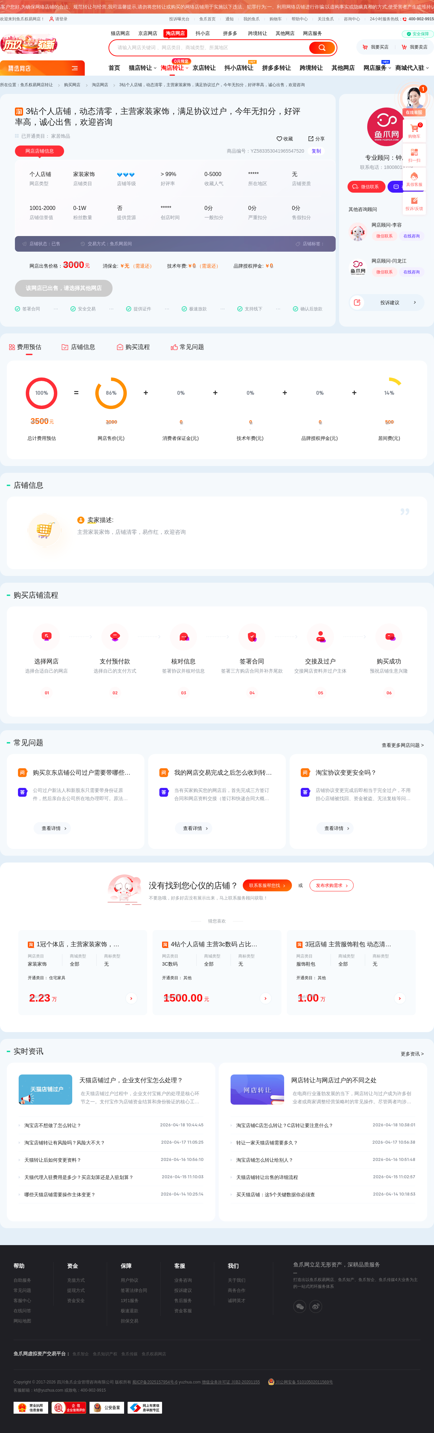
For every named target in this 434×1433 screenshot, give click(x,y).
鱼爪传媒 (129, 1354)
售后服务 (183, 1300)
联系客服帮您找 (264, 885)
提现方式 (76, 1290)
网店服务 (375, 65)
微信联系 (365, 186)
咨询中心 (352, 19)
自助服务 (22, 1280)
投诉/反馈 (414, 208)
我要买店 (376, 47)
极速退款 (129, 1310)
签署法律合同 (134, 1290)
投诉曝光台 (179, 19)
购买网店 (72, 84)
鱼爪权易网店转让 (36, 84)
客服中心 (22, 1300)
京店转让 (204, 68)
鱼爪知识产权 (105, 1354)
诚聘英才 (236, 1300)
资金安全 (76, 1300)
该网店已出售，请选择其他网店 (64, 288)
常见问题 (22, 1290)
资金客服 (183, 1310)
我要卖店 (415, 47)
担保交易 (129, 1320)
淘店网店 (100, 84)
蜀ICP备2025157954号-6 (154, 1382)
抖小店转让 (238, 65)
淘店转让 (172, 65)
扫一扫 (411, 155)
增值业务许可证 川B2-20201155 (231, 1382)
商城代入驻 (409, 68)
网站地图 (22, 1320)
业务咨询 (183, 1280)
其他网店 (343, 68)
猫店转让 (140, 68)
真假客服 (414, 184)
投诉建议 (398, 302)
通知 (229, 19)
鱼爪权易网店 (154, 1354)
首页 (114, 68)
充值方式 (76, 1280)
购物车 (276, 19)
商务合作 (236, 1290)
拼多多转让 (276, 68)
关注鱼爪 (326, 19)
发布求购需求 (329, 885)
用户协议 (129, 1280)
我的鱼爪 (251, 19)
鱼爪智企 (81, 1354)
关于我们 (236, 1280)
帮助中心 (300, 19)
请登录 (58, 19)
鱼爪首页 (207, 19)
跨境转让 (311, 68)
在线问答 (22, 1310)
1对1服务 (130, 1300)
